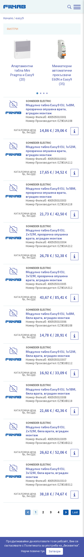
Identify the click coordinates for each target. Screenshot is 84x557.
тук (42, 551)
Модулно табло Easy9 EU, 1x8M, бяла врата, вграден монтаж (50, 316)
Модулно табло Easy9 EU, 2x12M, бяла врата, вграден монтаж (47, 431)
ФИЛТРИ (12, 29)
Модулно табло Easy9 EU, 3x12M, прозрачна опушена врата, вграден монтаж (47, 276)
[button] (37, 93)
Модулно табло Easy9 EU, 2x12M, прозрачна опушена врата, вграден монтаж (47, 234)
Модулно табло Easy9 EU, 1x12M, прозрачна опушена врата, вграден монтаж (51, 151)
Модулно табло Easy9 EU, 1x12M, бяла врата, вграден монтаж (51, 353)
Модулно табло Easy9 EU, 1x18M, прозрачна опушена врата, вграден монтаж (51, 192)
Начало (8, 18)
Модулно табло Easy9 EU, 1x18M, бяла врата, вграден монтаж (51, 391)
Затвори (54, 551)
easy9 (19, 18)
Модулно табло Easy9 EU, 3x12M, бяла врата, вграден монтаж (47, 473)
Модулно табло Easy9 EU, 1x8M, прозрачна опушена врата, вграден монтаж (50, 109)
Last (75, 512)
